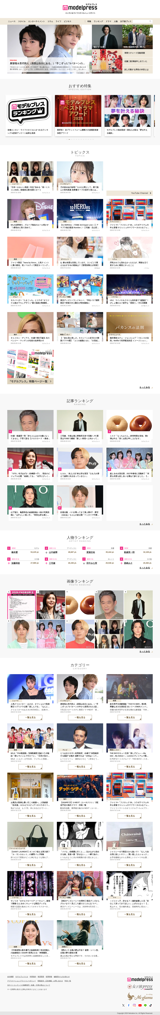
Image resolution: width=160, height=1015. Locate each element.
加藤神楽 (15, 563)
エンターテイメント (36, 21)
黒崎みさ (128, 563)
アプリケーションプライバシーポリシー (21, 981)
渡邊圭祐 (90, 552)
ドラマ (108, 21)
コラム (50, 21)
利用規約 (33, 977)
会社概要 (10, 977)
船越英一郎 (129, 552)
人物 (116, 21)
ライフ (58, 21)
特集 (89, 21)
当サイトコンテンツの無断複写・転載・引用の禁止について (28, 985)
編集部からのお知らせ (62, 977)
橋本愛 (14, 552)
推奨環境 (41, 977)
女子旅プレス (125, 21)
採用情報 (49, 977)
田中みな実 (91, 563)
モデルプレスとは (21, 977)
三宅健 (52, 563)
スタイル (22, 21)
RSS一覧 (68, 981)
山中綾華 (53, 552)
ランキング (98, 21)
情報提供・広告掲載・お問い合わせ (50, 981)
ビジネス (67, 21)
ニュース (11, 21)
